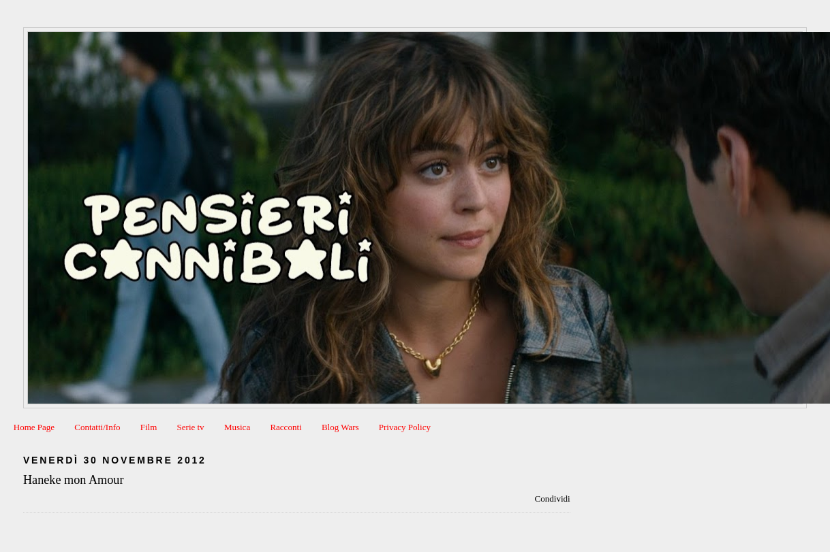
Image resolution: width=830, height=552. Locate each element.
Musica (237, 427)
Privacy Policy (405, 427)
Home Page (34, 427)
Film (148, 427)
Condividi (552, 498)
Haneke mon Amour (73, 480)
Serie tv (190, 427)
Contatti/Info (97, 427)
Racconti (285, 427)
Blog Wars (340, 427)
